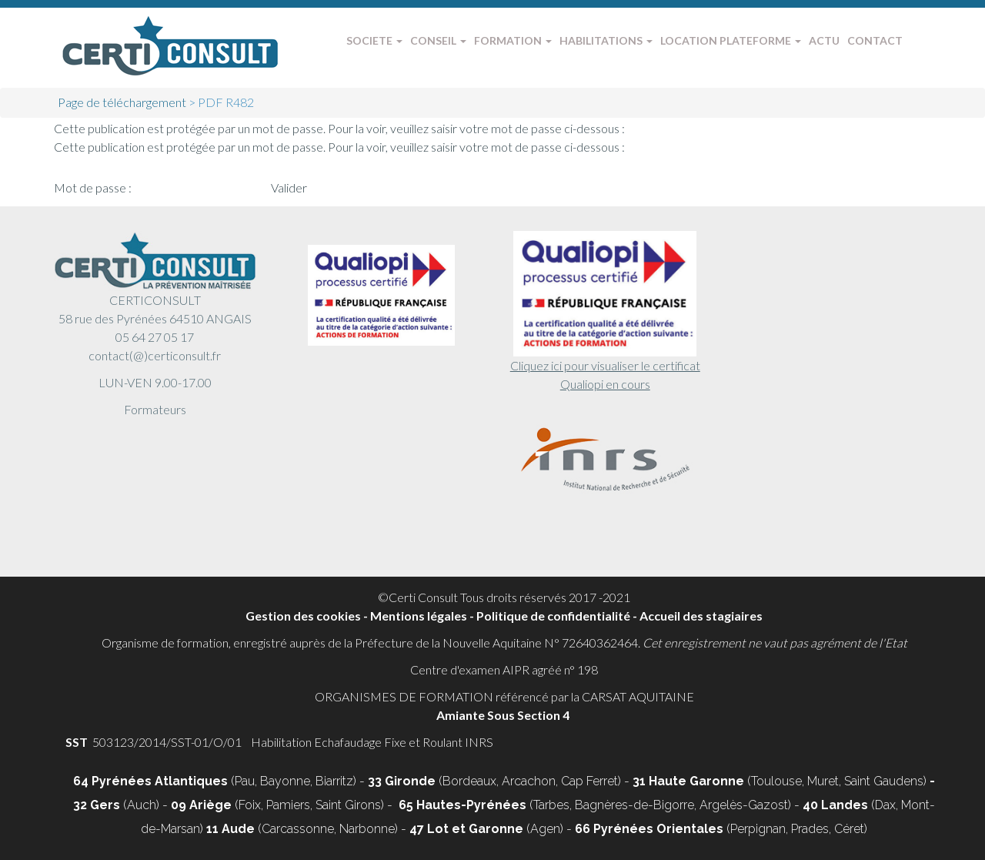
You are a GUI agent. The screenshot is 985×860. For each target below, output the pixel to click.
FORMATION (513, 40)
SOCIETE (374, 40)
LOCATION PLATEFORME (730, 40)
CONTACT (875, 40)
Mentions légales (418, 615)
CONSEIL (438, 40)
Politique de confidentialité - (557, 615)
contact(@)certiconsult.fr (154, 355)
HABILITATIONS (606, 40)
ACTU (824, 40)
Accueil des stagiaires (701, 615)
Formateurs (155, 409)
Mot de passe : (161, 187)
